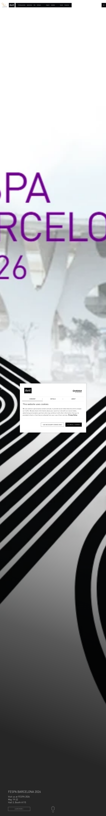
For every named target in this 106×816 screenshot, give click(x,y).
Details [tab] (53, 399)
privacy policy (72, 415)
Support (48, 5)
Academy (53, 5)
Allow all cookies (73, 425)
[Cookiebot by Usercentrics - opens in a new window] (75, 391)
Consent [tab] (32, 399)
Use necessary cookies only (52, 425)
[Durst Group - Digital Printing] (12, 5)
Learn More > (19, 809)
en (103, 5)
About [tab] (73, 399)
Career (61, 5)
